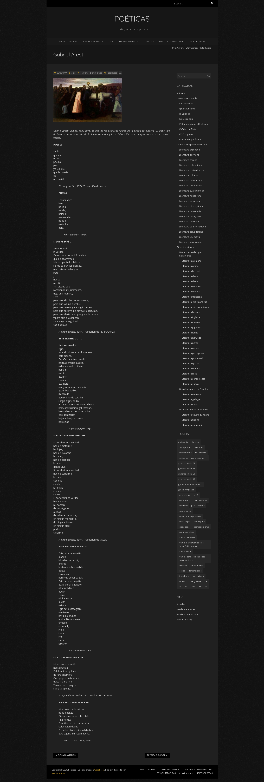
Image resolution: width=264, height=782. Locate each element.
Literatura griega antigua (194, 301)
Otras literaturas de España (193, 389)
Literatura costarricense (191, 170)
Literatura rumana (191, 368)
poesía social (113, 73)
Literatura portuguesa (193, 353)
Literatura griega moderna (195, 306)
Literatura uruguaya (189, 236)
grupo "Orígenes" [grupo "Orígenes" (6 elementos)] (186, 489)
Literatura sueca (190, 383)
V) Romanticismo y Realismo (193, 124)
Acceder (181, 604)
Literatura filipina (190, 419)
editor (73, 73)
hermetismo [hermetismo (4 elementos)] (184, 495)
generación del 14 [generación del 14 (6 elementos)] (199, 458)
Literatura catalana (191, 394)
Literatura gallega (191, 399)
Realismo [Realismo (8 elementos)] (182, 565)
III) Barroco (184, 113)
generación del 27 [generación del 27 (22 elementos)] (186, 463)
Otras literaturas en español (194, 409)
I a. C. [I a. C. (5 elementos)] (196, 495)
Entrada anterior (66, 755)
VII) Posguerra (186, 134)
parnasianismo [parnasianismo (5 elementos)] (198, 505)
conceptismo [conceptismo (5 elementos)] (184, 447)
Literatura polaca (190, 348)
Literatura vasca (192, 48)
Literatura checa (190, 276)
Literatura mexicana (189, 200)
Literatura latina (190, 332)
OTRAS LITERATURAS (153, 41)
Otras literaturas (185, 247)
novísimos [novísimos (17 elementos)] (183, 505)
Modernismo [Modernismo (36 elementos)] (184, 500)
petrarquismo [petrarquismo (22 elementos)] (184, 511)
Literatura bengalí (191, 271)
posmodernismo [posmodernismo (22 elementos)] (201, 526)
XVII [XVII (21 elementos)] (186, 586)
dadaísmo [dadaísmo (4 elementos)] (198, 447)
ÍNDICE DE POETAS (196, 41)
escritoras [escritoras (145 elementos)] (183, 458)
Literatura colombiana (190, 165)
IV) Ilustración (186, 118)
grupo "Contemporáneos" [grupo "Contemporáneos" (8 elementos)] (190, 484)
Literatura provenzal (192, 358)
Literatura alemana (192, 260)
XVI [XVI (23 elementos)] (179, 586)
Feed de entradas (186, 609)
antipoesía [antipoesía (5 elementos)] (183, 442)
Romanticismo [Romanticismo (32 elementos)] (195, 570)
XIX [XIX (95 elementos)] (205, 581)
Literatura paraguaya (190, 216)
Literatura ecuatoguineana (195, 414)
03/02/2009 (62, 73)
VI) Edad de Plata (187, 129)
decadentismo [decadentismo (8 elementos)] (185, 452)
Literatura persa (190, 342)
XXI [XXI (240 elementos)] (206, 586)
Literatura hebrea (191, 312)
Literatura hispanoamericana (192, 144)
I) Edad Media (186, 103)
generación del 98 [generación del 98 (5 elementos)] (186, 479)
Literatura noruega (191, 337)
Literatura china (190, 281)
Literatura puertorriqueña (192, 226)
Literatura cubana (188, 175)
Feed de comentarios (187, 614)
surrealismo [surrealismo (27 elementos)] (198, 576)
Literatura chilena (188, 159)
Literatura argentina (189, 149)
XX (120, 73)
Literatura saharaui (192, 424)
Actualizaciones (176, 41)
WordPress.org (184, 619)
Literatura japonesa (192, 327)
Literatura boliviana (189, 154)
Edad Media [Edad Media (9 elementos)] (200, 452)
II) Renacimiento (187, 108)
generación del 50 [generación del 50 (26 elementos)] (186, 473)
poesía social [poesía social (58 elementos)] (184, 526)
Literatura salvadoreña (191, 231)
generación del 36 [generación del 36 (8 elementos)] (186, 468)
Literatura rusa (189, 373)
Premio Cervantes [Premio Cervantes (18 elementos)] (186, 537)
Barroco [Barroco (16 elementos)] (195, 442)
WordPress (99, 769)
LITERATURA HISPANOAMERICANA (123, 41)
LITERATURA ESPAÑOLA (92, 41)
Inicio (62, 41)
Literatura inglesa (191, 317)
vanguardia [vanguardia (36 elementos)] (196, 581)
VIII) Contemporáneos (190, 139)
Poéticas (72, 41)
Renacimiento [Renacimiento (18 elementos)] (196, 565)
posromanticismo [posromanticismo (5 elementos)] (186, 532)
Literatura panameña (190, 211)
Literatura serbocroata (193, 378)
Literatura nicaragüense (191, 206)
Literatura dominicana (190, 180)
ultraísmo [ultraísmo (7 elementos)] (182, 581)
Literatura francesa (192, 296)
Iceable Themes (59, 773)
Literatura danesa (191, 291)
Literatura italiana (191, 322)
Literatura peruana (189, 221)
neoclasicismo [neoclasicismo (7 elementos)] (200, 500)
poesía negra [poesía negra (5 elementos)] (184, 521)
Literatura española (187, 98)
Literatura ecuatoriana (190, 185)
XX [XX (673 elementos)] (200, 586)
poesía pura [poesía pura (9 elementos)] (199, 521)
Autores (181, 48)
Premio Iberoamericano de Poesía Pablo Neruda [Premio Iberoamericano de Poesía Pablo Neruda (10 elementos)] (191, 544)
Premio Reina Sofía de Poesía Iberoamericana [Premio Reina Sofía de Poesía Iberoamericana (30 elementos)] (191, 558)
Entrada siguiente (157, 755)
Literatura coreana (191, 286)
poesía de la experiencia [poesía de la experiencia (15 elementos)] (189, 516)
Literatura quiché (190, 363)
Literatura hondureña (190, 195)
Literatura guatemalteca (191, 190)
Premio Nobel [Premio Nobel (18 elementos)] (184, 551)
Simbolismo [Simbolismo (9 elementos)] (183, 576)
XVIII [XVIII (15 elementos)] (193, 586)
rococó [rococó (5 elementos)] (181, 570)
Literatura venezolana (190, 242)
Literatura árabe (190, 265)
